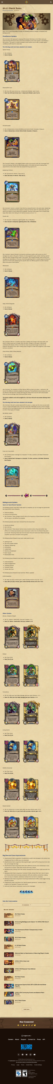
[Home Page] (26, 2)
